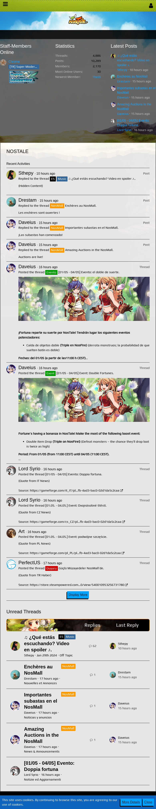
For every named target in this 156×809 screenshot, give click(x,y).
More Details (131, 802)
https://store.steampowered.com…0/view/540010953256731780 (77, 585)
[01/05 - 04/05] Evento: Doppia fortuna (73, 474)
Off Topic (66, 655)
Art (21, 531)
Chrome (14, 61)
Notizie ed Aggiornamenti (42, 779)
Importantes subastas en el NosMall (91, 228)
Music (70, 637)
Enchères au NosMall (132, 76)
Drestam (123, 81)
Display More (78, 594)
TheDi (96, 77)
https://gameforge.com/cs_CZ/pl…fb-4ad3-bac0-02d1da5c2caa (75, 522)
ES (61, 637)
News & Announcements (41, 751)
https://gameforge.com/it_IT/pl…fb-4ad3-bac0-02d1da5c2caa (74, 490)
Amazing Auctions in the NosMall (89, 250)
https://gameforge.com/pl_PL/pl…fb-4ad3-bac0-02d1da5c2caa (75, 553)
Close (148, 802)
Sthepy (122, 70)
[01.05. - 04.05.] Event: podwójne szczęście (75, 537)
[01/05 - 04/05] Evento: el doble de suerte (88, 272)
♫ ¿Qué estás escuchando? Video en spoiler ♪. (133, 60)
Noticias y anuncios (38, 717)
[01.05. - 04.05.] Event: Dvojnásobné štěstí (75, 505)
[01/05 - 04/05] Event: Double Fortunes (84, 373)
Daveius (123, 97)
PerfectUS (29, 562)
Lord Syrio (124, 130)
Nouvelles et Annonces (40, 683)
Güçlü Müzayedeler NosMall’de (81, 568)
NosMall (68, 666)
